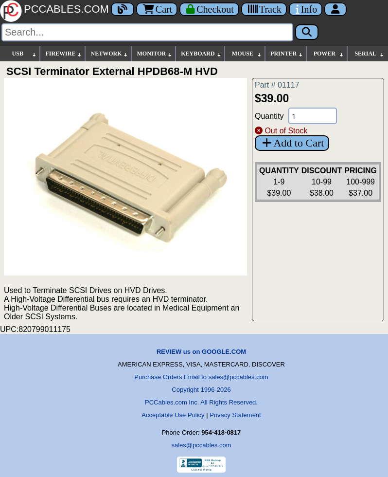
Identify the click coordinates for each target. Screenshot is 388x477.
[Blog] (122, 9)
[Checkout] (209, 9)
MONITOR (155, 53)
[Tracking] (264, 9)
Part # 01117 (277, 85)
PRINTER (286, 53)
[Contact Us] (305, 9)
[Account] (335, 9)
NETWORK (109, 53)
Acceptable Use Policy (172, 415)
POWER (329, 53)
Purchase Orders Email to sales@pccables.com (201, 377)
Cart (156, 9)
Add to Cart (292, 143)
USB (24, 53)
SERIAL (369, 53)
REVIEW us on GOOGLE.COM (201, 351)
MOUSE (247, 53)
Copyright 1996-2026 (201, 389)
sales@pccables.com (201, 445)
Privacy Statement (235, 415)
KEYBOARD (201, 53)
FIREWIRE (63, 53)
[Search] (147, 32)
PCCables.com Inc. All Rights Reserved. (201, 402)
